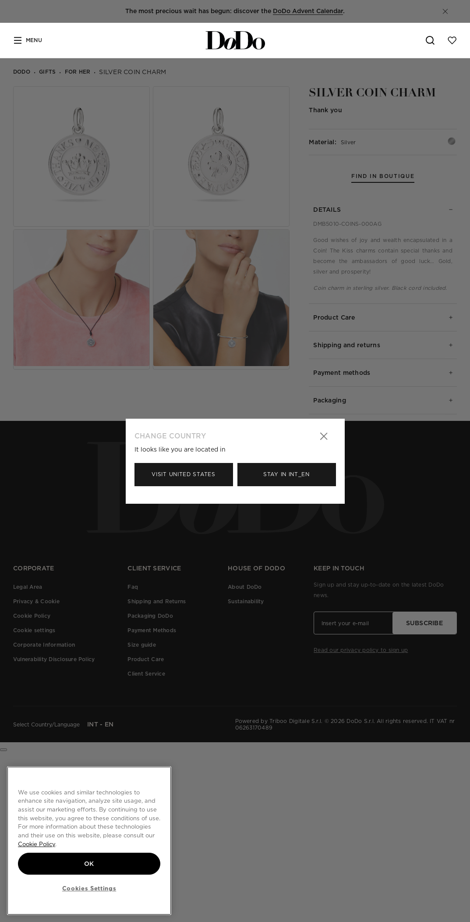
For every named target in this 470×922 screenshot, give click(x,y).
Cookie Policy (36, 843)
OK (89, 863)
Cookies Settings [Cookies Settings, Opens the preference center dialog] (89, 888)
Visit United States (183, 474)
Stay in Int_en (286, 474)
